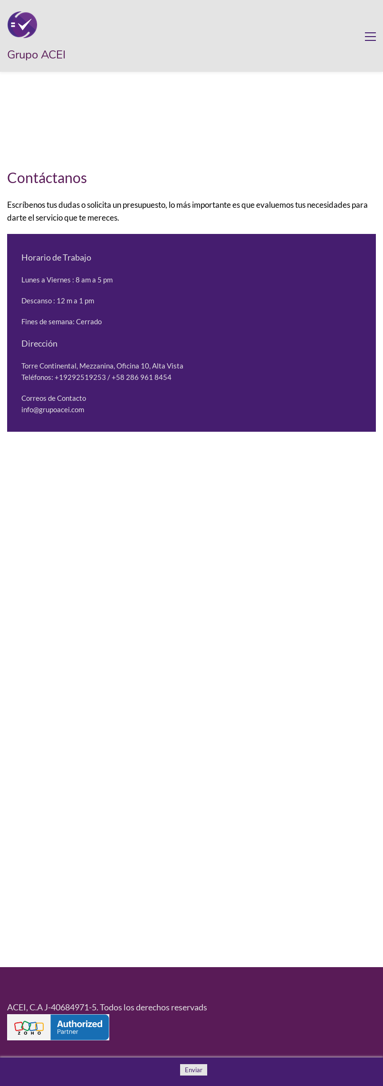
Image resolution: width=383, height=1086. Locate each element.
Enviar (193, 1070)
